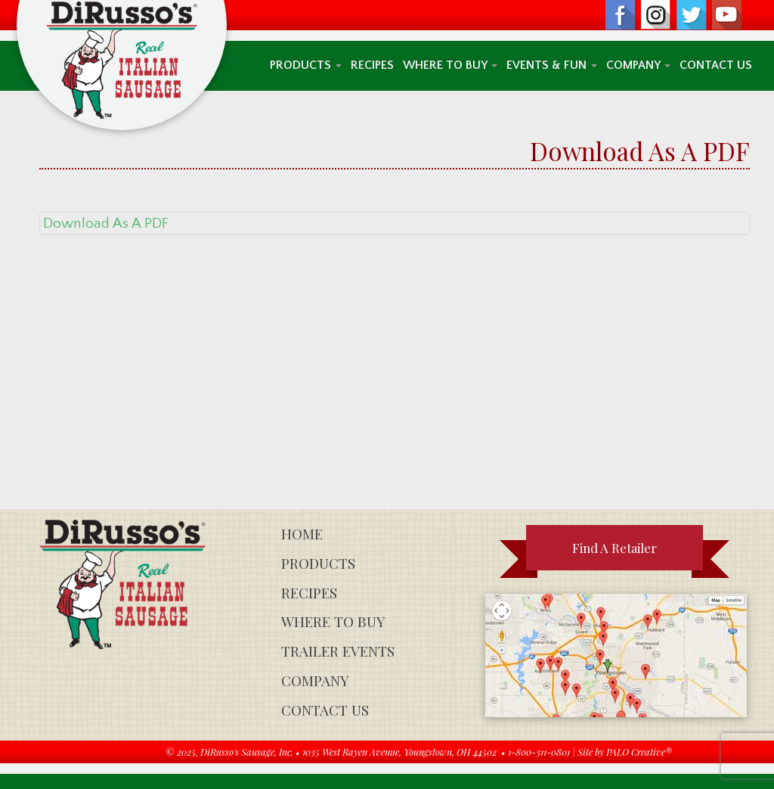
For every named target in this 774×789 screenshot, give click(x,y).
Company (638, 65)
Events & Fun (551, 65)
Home (302, 533)
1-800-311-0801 (539, 751)
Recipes (372, 65)
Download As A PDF (106, 223)
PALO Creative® (639, 751)
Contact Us (716, 65)
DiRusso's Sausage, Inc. (246, 751)
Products (306, 65)
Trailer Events (338, 650)
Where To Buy (450, 65)
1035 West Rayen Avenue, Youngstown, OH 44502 (399, 751)
